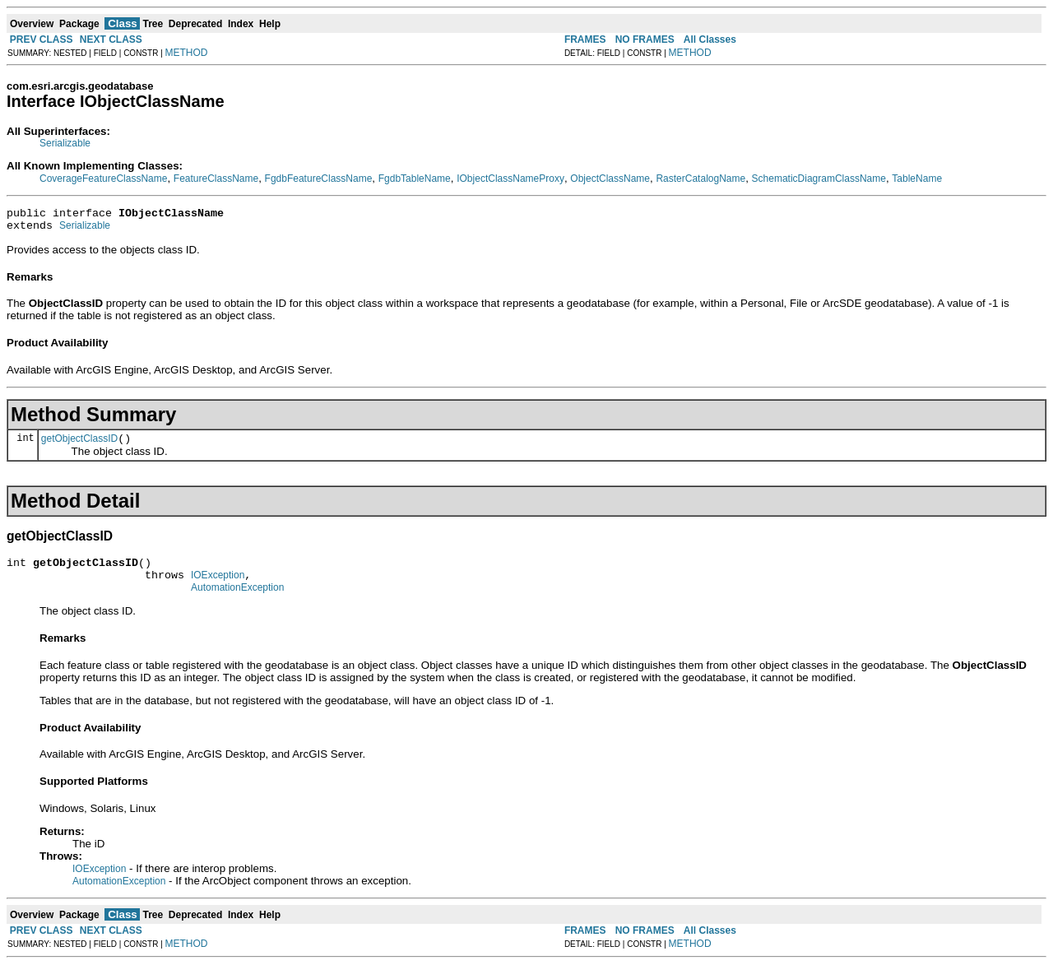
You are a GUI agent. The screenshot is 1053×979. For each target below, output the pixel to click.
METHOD (186, 52)
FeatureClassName (216, 178)
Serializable (64, 143)
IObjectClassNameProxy (510, 178)
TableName (917, 178)
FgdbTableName (414, 178)
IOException (217, 587)
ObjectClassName (610, 178)
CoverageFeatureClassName (103, 178)
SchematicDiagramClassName (819, 178)
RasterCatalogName (700, 178)
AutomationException (237, 602)
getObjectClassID (79, 446)
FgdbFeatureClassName (319, 178)
